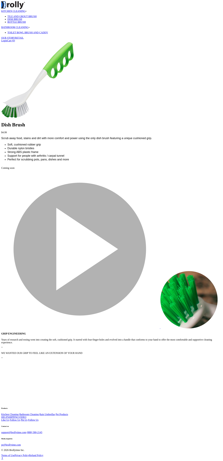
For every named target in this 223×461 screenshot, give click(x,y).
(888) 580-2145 (34, 432)
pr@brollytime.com (11, 444)
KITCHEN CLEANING (14, 11)
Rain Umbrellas (47, 414)
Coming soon (8, 168)
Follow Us (15, 420)
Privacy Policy (22, 455)
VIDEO (22, 417)
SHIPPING (13, 417)
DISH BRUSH (14, 19)
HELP (4, 417)
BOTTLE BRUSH (16, 22)
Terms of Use (8, 455)
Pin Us (24, 420)
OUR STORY (8, 37)
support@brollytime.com (13, 432)
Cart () (11, 40)
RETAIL (19, 37)
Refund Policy (36, 455)
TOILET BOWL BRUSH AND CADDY (27, 32)
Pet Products (62, 414)
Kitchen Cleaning (10, 414)
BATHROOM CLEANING (15, 27)
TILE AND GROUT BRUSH (22, 16)
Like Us (5, 420)
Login (4, 40)
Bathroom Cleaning (29, 414)
